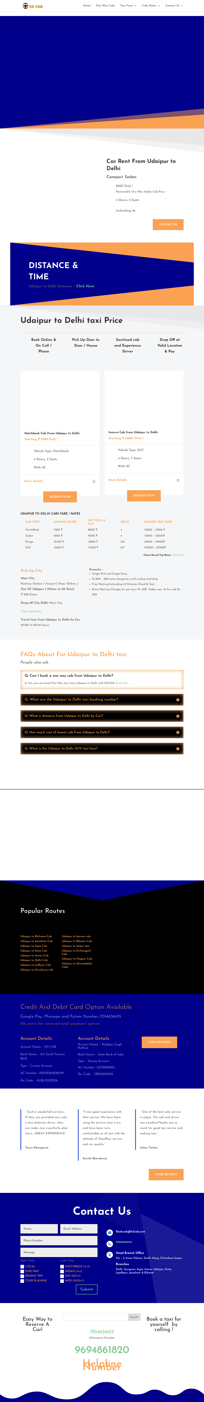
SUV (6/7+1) (70, 1276)
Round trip (31, 1276)
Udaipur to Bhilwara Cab (36, 936)
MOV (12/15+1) (72, 1281)
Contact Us (172, 5)
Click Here (85, 286)
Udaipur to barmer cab (76, 936)
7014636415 (102, 1332)
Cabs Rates (149, 5)
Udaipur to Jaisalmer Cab (36, 941)
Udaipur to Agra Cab (33, 946)
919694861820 (124, 1242)
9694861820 (102, 1350)
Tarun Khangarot (36, 1147)
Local (27, 1266)
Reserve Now (60, 496)
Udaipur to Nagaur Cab (77, 958)
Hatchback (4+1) (75, 1266)
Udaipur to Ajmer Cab (34, 955)
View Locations (31, 611)
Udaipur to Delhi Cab (34, 960)
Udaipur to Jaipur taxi (75, 946)
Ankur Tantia (149, 1147)
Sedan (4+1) (71, 1271)
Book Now (122, 683)
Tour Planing (33, 1281)
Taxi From (126, 5)
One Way (29, 1271)
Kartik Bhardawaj (95, 1158)
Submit (86, 1289)
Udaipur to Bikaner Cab (77, 941)
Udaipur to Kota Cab (33, 950)
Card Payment (159, 1042)
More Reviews (166, 1174)
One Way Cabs (105, 5)
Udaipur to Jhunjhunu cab (36, 969)
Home (87, 5)
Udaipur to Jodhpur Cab (35, 965)
